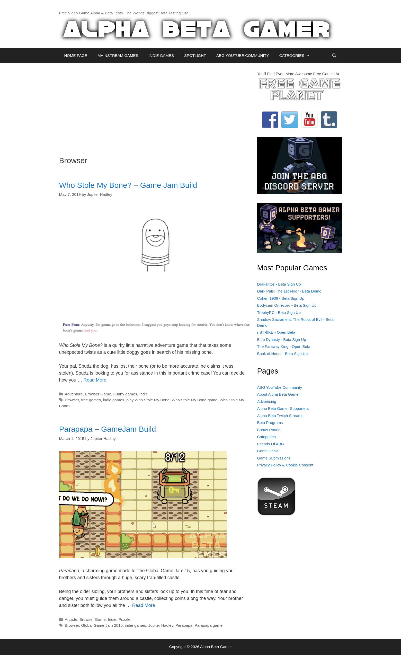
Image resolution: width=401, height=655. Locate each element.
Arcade (71, 619)
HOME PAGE (75, 55)
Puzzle (124, 619)
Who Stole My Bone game (194, 400)
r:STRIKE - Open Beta (276, 332)
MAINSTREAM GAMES (117, 55)
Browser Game (98, 394)
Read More (95, 380)
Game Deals (268, 451)
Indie (143, 394)
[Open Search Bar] (334, 55)
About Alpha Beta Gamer (278, 394)
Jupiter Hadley (160, 625)
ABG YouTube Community (279, 387)
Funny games (125, 394)
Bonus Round (269, 430)
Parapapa (183, 625)
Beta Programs (270, 422)
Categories (266, 437)
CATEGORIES (297, 55)
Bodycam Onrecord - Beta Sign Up (287, 305)
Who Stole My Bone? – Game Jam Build (128, 185)
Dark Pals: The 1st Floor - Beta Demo (289, 291)
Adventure (74, 394)
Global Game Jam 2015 (102, 625)
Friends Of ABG (270, 444)
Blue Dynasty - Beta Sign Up (281, 339)
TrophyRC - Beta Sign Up (279, 312)
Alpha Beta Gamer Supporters (283, 408)
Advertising (266, 401)
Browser (72, 400)
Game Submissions (274, 458)
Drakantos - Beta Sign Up (279, 284)
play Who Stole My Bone (148, 400)
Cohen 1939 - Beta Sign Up (280, 298)
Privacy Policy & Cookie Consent (285, 465)
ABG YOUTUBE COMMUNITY (242, 55)
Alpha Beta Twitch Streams (280, 415)
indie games (113, 400)
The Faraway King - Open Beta (283, 346)
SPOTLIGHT (195, 55)
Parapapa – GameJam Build (107, 429)
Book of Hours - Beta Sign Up (282, 353)
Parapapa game (208, 625)
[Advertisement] (154, 107)
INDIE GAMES (161, 55)
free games (91, 400)
